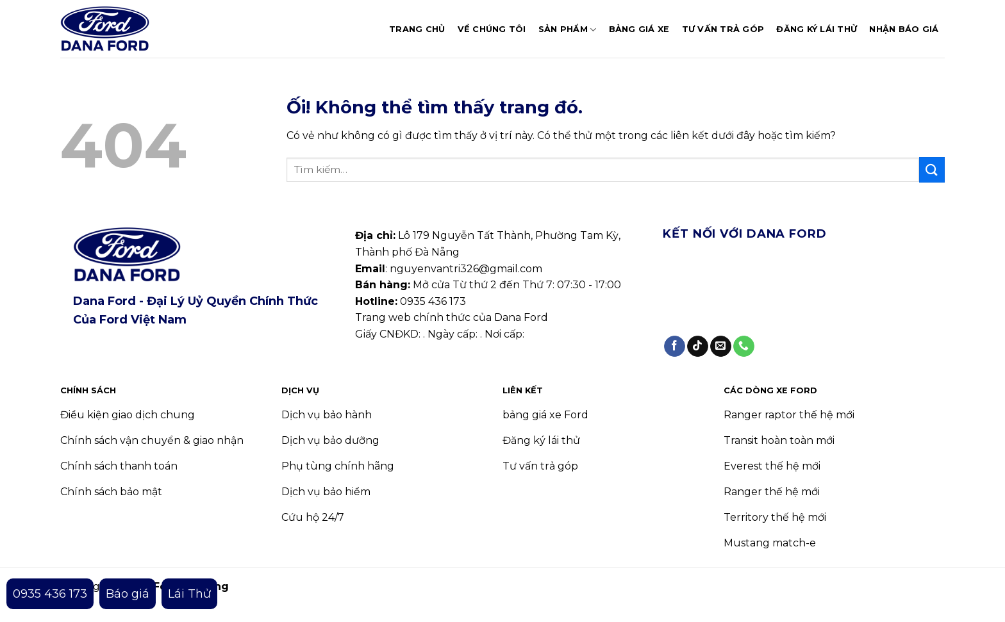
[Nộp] (932, 169)
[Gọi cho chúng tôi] (743, 346)
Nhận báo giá (903, 29)
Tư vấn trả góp (723, 29)
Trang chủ (417, 29)
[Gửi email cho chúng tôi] (720, 346)
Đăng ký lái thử (816, 29)
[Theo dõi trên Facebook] (674, 346)
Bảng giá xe (639, 29)
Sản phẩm (567, 30)
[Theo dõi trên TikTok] (697, 346)
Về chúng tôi (492, 29)
